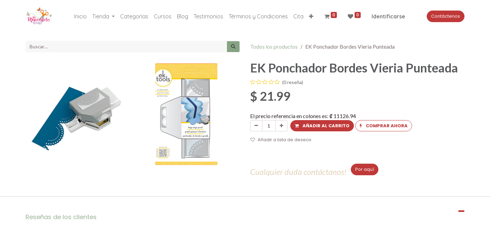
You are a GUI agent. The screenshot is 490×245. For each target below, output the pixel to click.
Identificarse (388, 16)
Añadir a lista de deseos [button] (280, 139)
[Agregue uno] (281, 126)
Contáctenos (445, 16)
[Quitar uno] (256, 126)
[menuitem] (80, 16)
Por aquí (364, 169)
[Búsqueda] (233, 46)
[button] (311, 16)
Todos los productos (274, 46)
